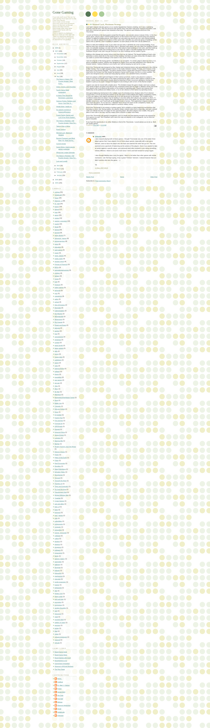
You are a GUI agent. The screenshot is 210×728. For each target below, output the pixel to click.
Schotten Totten (60, 472)
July (58, 70)
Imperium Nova (60, 432)
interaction (58, 573)
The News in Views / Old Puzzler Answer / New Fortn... (64, 81)
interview (58, 579)
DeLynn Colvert (60, 409)
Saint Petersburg (60, 469)
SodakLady (58, 195)
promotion (58, 602)
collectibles (58, 521)
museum (57, 285)
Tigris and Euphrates (61, 486)
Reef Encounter (60, 463)
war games (58, 380)
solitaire (57, 371)
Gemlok (57, 429)
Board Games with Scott (63, 658)
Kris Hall (60, 699)
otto (56, 591)
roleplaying (58, 296)
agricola (57, 328)
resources (58, 614)
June (58, 73)
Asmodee (58, 308)
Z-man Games (59, 501)
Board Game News (61, 655)
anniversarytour (60, 241)
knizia (56, 279)
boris (56, 510)
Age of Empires (60, 305)
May (58, 76)
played (57, 209)
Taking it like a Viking (63, 126)
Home (122, 177)
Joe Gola (60, 695)
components (59, 524)
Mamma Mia (59, 441)
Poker (57, 460)
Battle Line (58, 403)
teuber (57, 628)
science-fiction (59, 368)
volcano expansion (61, 637)
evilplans (57, 550)
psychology (58, 605)
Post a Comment (94, 172)
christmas (58, 340)
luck (56, 282)
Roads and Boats (60, 325)
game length (59, 345)
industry (57, 570)
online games (59, 287)
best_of (57, 507)
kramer (57, 585)
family (57, 556)
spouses (57, 625)
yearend (57, 640)
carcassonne (59, 337)
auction (57, 331)
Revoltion (58, 466)
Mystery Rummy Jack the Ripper (65, 446)
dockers (57, 541)
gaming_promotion (61, 221)
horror (57, 354)
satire (56, 299)
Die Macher (58, 313)
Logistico (58, 438)
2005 (57, 183)
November (60, 57)
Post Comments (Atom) (103, 181)
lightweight (58, 588)
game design (59, 235)
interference (58, 576)
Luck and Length (61, 161)
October (59, 60)
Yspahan (58, 498)
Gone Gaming (63, 12)
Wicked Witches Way (61, 495)
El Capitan (58, 415)
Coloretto (58, 406)
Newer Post (90, 177)
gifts (56, 351)
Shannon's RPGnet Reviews (64, 666)
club (56, 518)
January (59, 175)
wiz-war (57, 383)
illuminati (57, 567)
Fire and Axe (59, 420)
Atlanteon (58, 394)
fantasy (57, 276)
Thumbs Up (58, 483)
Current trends (61, 143)
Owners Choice (60, 452)
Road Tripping (61, 129)
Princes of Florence (61, 264)
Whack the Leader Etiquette (65, 152)
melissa (57, 192)
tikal (56, 631)
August (59, 66)
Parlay (57, 455)
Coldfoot (60, 682)
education (58, 247)
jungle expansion (60, 582)
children (57, 273)
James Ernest (59, 435)
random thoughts (60, 608)
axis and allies (59, 504)
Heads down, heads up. (64, 106)
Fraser (59, 688)
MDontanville (59, 316)
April (58, 165)
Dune (56, 412)
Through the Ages (60, 481)
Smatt (57, 227)
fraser (56, 198)
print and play (59, 599)
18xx (56, 386)
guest (56, 244)
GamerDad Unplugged (62, 663)
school (57, 302)
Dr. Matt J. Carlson (63, 685)
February (60, 172)
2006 (57, 179)
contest (57, 342)
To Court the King (60, 489)
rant (56, 611)
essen (57, 253)
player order (59, 596)
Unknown (98, 136)
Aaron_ (59, 678)
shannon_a (58, 201)
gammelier (58, 562)
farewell (57, 232)
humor (57, 206)
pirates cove (59, 593)
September (60, 63)
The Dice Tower (60, 669)
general (57, 230)
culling (57, 538)
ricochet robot (59, 619)
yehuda (57, 643)
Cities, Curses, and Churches (66, 87)
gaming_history (60, 559)
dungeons (58, 547)
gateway (57, 564)
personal (57, 290)
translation (58, 377)
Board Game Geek (61, 652)
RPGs (57, 267)
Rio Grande (58, 322)
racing (57, 363)
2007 (57, 51)
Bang (56, 400)
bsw (56, 334)
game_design (59, 256)
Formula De (58, 423)
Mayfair (57, 444)
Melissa (59, 702)
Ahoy (56, 389)
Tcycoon (57, 478)
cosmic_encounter (61, 533)
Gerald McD (61, 692)
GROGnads (58, 426)
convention (58, 530)
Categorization (59, 311)
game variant (59, 348)
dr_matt (57, 203)
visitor (57, 634)
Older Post (153, 177)
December (60, 53)
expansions (58, 553)
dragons (57, 544)
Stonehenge (59, 475)
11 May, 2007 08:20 (101, 168)
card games (58, 250)
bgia (56, 212)
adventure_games (60, 238)
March (59, 169)
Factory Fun (59, 418)
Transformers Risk (61, 492)
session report (59, 261)
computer (58, 527)
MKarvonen (58, 319)
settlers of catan (60, 622)
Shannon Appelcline (63, 705)
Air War (57, 392)
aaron (56, 215)
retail (56, 617)
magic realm (59, 258)
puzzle (57, 224)
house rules (58, 357)
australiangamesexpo (62, 270)
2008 (57, 48)
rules (56, 366)
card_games (59, 515)
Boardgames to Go (61, 660)
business (58, 512)
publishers (58, 360)
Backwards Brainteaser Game (64, 397)
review (57, 218)
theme (57, 374)
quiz (56, 293)
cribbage (57, 536)
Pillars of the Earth (61, 457)
